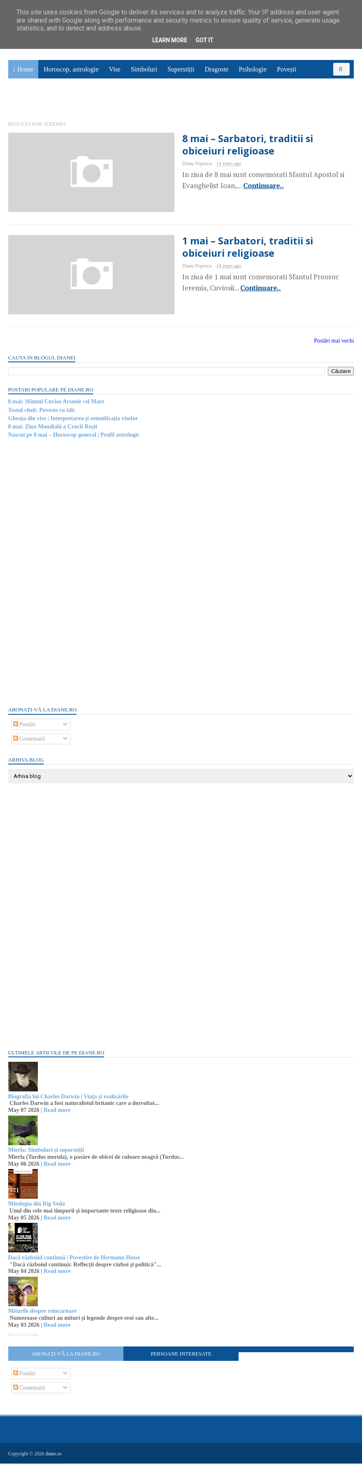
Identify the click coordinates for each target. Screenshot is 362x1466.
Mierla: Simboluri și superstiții (46, 1153)
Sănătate (317, 82)
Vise (115, 70)
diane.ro (54, 1456)
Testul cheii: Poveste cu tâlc (42, 413)
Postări (24, 727)
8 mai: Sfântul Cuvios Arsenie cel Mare (56, 404)
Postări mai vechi (334, 344)
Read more (57, 1112)
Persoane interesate (181, 1356)
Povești (286, 70)
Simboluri (144, 70)
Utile (19, 101)
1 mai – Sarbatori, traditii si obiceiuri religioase (263, 248)
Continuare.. (256, 186)
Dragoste (217, 70)
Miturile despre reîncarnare (42, 1314)
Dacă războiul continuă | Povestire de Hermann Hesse (74, 1260)
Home (25, 70)
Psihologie (253, 70)
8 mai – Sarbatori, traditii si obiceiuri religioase (263, 145)
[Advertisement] (70, 574)
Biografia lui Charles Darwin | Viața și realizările (68, 1099)
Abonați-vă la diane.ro (66, 1356)
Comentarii (29, 741)
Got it (204, 40)
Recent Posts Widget (23, 1337)
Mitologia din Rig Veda (36, 1206)
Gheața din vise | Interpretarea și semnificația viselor (73, 421)
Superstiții (181, 70)
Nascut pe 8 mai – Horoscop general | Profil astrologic (74, 438)
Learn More (169, 40)
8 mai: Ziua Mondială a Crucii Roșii (52, 429)
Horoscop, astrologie (71, 70)
